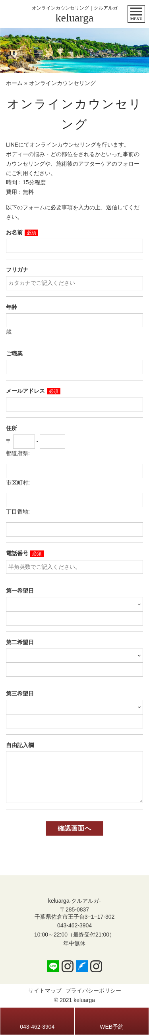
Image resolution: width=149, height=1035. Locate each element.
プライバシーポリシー (93, 990)
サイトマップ (45, 990)
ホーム (14, 83)
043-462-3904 (74, 925)
